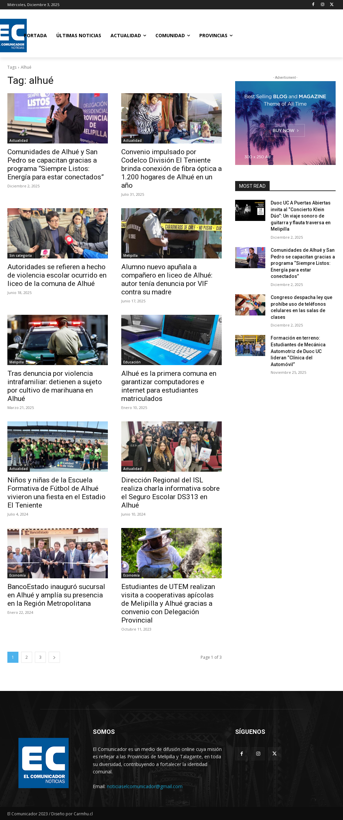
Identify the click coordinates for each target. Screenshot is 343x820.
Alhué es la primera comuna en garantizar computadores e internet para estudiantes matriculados (168, 386)
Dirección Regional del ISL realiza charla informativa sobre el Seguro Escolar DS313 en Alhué (170, 492)
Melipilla (130, 255)
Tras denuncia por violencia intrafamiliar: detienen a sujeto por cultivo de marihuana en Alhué (54, 386)
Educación (132, 362)
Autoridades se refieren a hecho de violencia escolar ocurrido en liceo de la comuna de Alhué (57, 275)
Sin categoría (20, 255)
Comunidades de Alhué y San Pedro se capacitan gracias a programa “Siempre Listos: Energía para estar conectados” (55, 164)
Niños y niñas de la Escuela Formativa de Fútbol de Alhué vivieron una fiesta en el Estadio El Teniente (56, 492)
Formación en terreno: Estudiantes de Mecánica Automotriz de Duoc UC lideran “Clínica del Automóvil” (298, 351)
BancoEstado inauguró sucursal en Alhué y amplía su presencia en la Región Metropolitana (56, 595)
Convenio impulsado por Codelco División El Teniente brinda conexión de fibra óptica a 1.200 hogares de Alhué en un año (171, 168)
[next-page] (54, 657)
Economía (17, 575)
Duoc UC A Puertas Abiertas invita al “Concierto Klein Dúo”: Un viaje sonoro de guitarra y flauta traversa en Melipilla (301, 216)
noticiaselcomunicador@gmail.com (145, 786)
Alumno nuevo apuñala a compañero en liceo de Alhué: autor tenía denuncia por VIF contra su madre (166, 279)
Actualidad (18, 140)
